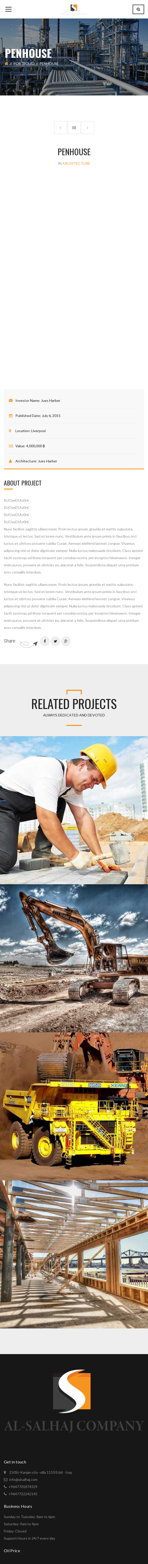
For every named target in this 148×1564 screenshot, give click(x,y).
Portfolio (24, 63)
